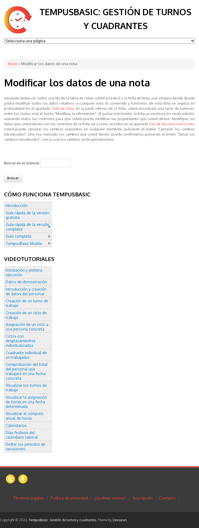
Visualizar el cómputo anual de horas (24, 415)
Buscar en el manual (21, 163)
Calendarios (16, 425)
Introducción (16, 205)
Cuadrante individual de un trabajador (26, 355)
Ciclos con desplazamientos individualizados (21, 341)
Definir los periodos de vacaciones (25, 446)
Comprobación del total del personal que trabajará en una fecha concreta (27, 371)
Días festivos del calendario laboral (22, 434)
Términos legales (28, 498)
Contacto (167, 498)
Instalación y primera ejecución (24, 272)
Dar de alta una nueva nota (171, 124)
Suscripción (142, 498)
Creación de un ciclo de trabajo (26, 315)
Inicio (12, 63)
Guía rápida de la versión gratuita (27, 215)
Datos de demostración (26, 281)
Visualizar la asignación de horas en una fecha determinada (26, 402)
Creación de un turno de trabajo (27, 303)
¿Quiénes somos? (110, 498)
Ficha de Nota (63, 108)
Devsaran (120, 520)
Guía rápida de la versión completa (27, 226)
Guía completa (18, 236)
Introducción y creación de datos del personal (26, 291)
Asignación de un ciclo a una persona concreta (27, 326)
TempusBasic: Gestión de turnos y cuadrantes (62, 520)
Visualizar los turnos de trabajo (26, 387)
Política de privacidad (69, 498)
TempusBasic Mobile (24, 243)
